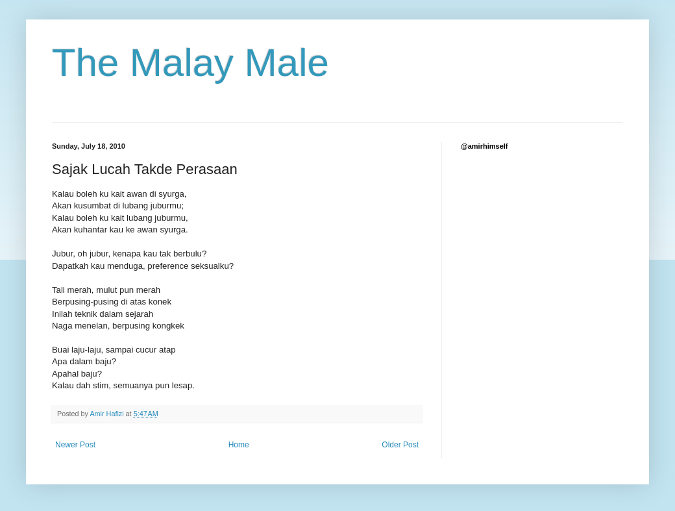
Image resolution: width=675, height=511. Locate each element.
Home (238, 444)
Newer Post (75, 444)
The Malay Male (190, 62)
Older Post (400, 444)
